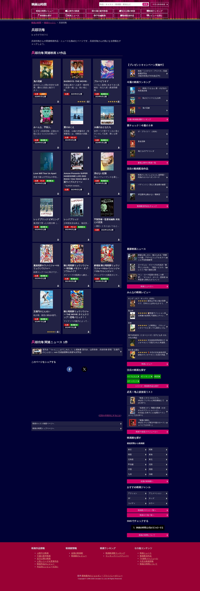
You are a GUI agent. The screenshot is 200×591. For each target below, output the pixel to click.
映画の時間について (147, 535)
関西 (130, 455)
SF (129, 498)
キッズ (151, 498)
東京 (130, 450)
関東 (150, 450)
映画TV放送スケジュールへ (147, 432)
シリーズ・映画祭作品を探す (147, 386)
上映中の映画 (72, 11)
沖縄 (150, 474)
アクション (132, 493)
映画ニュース (72, 15)
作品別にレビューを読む (47, 567)
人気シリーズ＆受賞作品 (47, 561)
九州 (130, 474)
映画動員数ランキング (115, 553)
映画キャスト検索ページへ (43, 424)
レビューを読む (154, 15)
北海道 (130, 459)
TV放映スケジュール (149, 558)
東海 (150, 455)
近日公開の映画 (127, 11)
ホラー (151, 503)
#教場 (156, 376)
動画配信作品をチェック (147, 206)
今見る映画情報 (146, 561)
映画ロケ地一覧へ (147, 515)
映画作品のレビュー (45, 564)
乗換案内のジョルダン (91, 576)
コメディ (131, 503)
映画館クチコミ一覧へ (147, 510)
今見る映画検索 (158, 4)
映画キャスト (50, 23)
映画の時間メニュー (44, 11)
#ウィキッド (146, 376)
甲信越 (130, 464)
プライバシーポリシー (113, 576)
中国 (130, 469)
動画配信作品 (127, 15)
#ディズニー (133, 381)
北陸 (150, 464)
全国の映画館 (77, 553)
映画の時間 (36, 23)
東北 (150, 459)
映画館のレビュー (79, 556)
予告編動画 (100, 15)
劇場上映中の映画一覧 (147, 163)
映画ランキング (154, 11)
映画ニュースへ (147, 286)
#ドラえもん (133, 376)
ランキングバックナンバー (117, 556)
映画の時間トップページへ (43, 428)
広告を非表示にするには (110, 415)
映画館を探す (45, 15)
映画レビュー (147, 364)
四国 (150, 469)
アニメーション (155, 493)
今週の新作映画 (100, 11)
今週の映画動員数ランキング (139, 119)
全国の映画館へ (147, 481)
